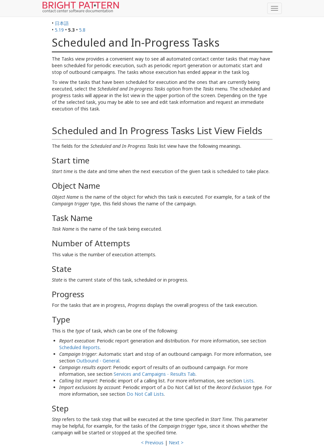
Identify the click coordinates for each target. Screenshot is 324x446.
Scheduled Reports (79, 347)
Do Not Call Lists (145, 394)
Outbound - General (97, 360)
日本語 (62, 23)
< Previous (152, 442)
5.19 (59, 30)
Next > (176, 442)
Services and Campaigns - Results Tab (154, 374)
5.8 (82, 30)
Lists (248, 380)
